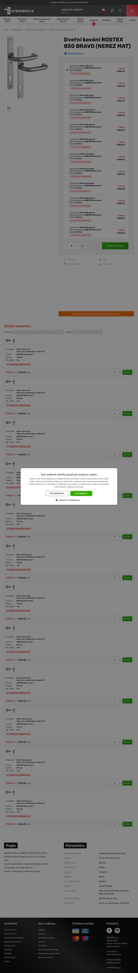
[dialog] (69, 486)
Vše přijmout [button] (81, 493)
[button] (69, 500)
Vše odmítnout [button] (57, 493)
